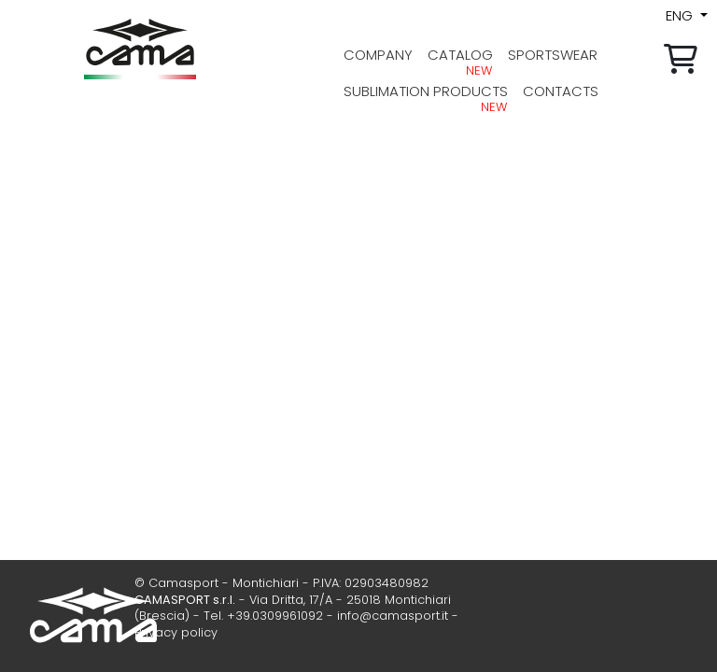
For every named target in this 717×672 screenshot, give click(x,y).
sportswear (553, 54)
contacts (560, 91)
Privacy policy (176, 632)
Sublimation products (426, 91)
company (378, 54)
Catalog (460, 54)
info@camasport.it (392, 615)
